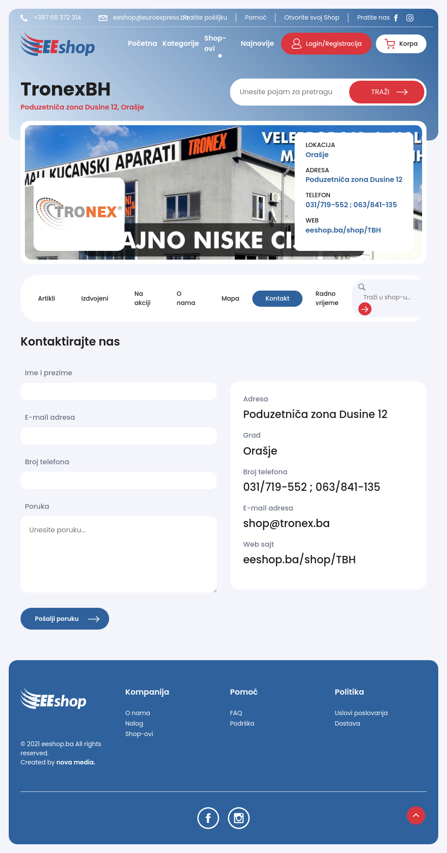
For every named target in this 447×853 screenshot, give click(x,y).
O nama (186, 298)
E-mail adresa (50, 417)
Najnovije (257, 43)
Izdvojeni (94, 298)
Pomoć (255, 17)
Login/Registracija (327, 43)
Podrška (242, 723)
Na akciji (142, 298)
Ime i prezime (48, 373)
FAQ (236, 713)
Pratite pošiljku (205, 17)
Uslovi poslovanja (361, 713)
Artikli (46, 298)
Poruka (37, 506)
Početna (142, 43)
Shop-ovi (215, 43)
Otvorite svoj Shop (311, 17)
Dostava (347, 723)
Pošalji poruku (67, 618)
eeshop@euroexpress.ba (144, 17)
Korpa (401, 44)
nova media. (75, 762)
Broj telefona (47, 462)
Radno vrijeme (327, 298)
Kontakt (277, 298)
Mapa (230, 298)
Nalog (134, 723)
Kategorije (180, 43)
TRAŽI (389, 92)
